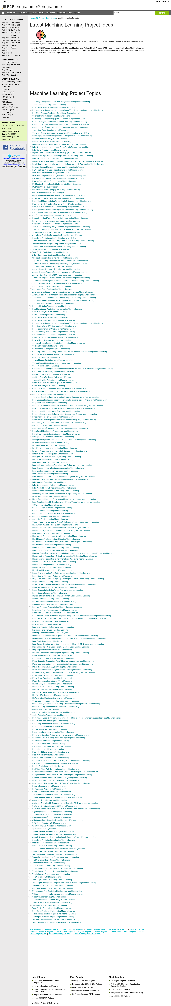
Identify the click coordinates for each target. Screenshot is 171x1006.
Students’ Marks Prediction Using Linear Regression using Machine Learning (62, 849)
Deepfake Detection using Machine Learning (49, 403)
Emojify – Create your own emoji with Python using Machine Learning (59, 451)
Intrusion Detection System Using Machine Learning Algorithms (57, 607)
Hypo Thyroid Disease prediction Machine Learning (52, 570)
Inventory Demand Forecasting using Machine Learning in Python (58, 167)
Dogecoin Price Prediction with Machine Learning (51, 141)
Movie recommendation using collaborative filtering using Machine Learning (62, 670)
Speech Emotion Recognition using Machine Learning (53, 831)
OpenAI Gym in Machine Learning (45, 709)
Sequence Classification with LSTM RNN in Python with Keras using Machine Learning (66, 809)
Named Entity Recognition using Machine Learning (52, 684)
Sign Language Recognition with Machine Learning (52, 814)
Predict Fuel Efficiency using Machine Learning (50, 752)
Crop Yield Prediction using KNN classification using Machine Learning (60, 388)
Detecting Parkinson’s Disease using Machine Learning (53, 417)
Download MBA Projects (120, 989)
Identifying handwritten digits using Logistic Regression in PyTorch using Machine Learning (68, 164)
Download (61, 13)
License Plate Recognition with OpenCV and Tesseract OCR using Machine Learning (65, 636)
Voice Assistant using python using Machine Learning (53, 900)
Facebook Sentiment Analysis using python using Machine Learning (59, 144)
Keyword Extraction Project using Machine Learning (52, 621)
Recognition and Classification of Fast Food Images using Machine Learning (62, 775)
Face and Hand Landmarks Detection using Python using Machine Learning (62, 465)
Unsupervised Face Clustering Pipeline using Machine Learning (57, 891)
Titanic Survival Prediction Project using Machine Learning (55, 871)
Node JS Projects (46, 932)
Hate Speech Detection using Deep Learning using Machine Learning (59, 536)
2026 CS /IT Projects (9, 62)
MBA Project (24, 13)
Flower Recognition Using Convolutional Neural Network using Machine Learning (64, 499)
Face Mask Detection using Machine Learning (50, 474)
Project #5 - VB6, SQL (9, 45)
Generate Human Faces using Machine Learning (51, 516)
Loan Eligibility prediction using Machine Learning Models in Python (59, 176)
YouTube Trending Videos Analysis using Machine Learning (55, 919)
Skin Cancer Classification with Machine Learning (51, 817)
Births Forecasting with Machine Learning (48, 315)
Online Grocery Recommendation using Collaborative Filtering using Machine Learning (66, 704)
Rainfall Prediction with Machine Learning (48, 766)
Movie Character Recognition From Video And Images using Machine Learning (63, 661)
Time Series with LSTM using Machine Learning (51, 866)
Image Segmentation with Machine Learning (49, 593)
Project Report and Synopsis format (47, 995)
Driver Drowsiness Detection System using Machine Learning (56, 434)
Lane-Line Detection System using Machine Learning (53, 627)
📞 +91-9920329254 (160, 1)
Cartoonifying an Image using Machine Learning (51, 349)
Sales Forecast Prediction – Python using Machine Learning (55, 224)
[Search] (134, 13)
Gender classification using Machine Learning (50, 511)
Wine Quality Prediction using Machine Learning (51, 252)
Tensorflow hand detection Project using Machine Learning (55, 857)
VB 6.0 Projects (130, 932)
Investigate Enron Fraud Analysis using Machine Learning (54, 610)
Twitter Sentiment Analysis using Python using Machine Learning (57, 244)
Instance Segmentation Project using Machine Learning (54, 601)
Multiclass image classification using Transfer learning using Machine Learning (63, 672)
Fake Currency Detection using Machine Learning (51, 482)
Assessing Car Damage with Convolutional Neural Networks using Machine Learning (65, 281)
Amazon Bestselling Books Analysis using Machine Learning (56, 269)
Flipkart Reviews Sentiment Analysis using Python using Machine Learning (61, 153)
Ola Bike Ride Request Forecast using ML (48, 193)
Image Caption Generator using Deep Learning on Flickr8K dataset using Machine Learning (68, 579)
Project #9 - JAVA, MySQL (11, 56)
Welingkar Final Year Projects (83, 981)
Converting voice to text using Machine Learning (51, 374)
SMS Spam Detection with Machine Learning (49, 823)
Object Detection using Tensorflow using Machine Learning (55, 701)
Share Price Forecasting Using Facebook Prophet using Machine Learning (61, 227)
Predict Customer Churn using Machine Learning (51, 746)
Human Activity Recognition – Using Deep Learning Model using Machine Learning (64, 556)
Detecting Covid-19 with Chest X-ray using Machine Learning (56, 411)
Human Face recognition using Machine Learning (51, 565)
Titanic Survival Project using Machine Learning (51, 874)
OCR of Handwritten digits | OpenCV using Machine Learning (56, 190)
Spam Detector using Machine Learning (47, 829)
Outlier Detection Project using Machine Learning (51, 715)
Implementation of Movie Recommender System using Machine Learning (61, 596)
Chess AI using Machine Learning (45, 366)
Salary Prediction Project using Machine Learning (51, 792)
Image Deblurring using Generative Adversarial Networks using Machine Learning (64, 584)
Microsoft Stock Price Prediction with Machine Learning (54, 181)
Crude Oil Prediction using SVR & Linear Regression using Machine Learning (62, 391)
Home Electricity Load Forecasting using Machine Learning (55, 548)
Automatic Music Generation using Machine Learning (53, 303)
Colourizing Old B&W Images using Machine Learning (53, 371)
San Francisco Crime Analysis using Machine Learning (53, 795)
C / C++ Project (7, 115)
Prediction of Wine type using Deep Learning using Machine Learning (59, 207)
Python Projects (7, 112)
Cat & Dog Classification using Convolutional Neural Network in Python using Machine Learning (69, 352)
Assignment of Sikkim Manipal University (127, 993)
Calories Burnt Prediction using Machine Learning (51, 116)
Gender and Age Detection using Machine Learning (52, 508)
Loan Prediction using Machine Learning (48, 641)
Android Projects (8, 92)
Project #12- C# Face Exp (11, 30)
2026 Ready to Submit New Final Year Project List (48, 982)
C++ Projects (116, 932)
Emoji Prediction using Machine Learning (48, 445)
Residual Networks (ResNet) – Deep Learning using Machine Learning (59, 778)
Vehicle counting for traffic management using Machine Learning (57, 894)
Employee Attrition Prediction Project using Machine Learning (56, 457)
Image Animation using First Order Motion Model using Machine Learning (61, 573)
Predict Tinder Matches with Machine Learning (50, 758)
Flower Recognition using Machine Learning (49, 496)
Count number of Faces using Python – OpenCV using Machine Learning (60, 124)
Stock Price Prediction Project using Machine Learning (53, 840)
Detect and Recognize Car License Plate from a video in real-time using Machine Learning (67, 406)
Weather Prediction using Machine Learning (49, 905)
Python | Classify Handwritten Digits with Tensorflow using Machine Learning (62, 210)
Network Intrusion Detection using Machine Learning (53, 687)
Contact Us (6, 139)
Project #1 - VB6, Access (11, 22)
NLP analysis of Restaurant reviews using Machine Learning (55, 698)
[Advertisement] (13, 205)
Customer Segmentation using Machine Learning (51, 394)
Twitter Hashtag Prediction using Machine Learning (52, 885)
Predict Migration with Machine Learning (48, 755)
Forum (77, 13)
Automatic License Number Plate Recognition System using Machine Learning (63, 300)
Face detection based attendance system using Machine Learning (58, 468)
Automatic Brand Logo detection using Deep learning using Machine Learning (62, 292)
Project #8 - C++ (8, 53)
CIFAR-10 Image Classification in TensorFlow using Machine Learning (59, 122)
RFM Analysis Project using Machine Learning (50, 789)
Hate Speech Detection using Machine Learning (51, 533)
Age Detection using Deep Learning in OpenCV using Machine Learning (60, 261)
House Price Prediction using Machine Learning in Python (55, 158)
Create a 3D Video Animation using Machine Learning (53, 380)
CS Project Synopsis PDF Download (86, 994)
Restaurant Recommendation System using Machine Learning (56, 780)
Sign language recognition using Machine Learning (52, 812)
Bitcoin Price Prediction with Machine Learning (50, 317)
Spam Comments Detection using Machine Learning (52, 826)
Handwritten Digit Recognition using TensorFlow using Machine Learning (61, 530)
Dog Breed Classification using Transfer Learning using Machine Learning (61, 428)
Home (32, 18)
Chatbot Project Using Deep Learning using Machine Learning (56, 363)
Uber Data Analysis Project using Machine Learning (52, 888)
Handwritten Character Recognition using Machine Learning (55, 525)
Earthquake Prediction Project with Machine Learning (53, 437)
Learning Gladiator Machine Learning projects (50, 633)
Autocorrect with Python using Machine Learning (51, 286)
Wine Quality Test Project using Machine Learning (51, 908)
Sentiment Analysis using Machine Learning (49, 800)
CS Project (11, 13)
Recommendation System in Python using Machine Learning (56, 221)
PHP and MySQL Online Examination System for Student (125, 985)
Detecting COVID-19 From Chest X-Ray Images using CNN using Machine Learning (64, 408)
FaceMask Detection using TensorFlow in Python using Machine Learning (61, 479)
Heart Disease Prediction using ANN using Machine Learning (56, 539)
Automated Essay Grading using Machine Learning (52, 289)
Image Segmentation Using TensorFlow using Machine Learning (57, 590)
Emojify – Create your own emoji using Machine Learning (54, 448)
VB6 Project (6, 117)
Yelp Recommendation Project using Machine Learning (53, 914)
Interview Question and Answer (45, 986)
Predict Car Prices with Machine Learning (48, 743)
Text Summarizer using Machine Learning (48, 863)
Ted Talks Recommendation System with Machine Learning (55, 854)
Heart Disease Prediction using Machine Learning (51, 545)
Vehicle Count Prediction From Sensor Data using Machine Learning (59, 247)
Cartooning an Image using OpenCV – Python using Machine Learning (59, 119)
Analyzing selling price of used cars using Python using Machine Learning (61, 102)
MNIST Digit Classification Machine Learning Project (53, 655)
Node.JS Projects (8, 105)
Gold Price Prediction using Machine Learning (50, 519)
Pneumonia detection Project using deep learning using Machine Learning (61, 735)
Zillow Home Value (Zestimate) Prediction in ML (51, 255)
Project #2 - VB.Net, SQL (11, 38)
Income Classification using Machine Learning (50, 599)
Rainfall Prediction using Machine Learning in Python (53, 215)
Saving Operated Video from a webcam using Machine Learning (57, 797)
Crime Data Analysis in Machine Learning (48, 386)
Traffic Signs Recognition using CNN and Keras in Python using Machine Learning (64, 883)
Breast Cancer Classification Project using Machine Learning (56, 337)
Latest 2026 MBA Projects (43, 998)
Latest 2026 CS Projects (120, 996)
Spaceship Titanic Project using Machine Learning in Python (56, 232)
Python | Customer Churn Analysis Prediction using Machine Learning (59, 212)
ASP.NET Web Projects (96, 929)
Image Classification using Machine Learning (50, 582)
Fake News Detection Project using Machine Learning (53, 485)
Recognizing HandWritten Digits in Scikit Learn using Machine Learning (60, 218)
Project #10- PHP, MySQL (11, 25)
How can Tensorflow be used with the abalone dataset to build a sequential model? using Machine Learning (74, 553)
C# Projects (6, 100)
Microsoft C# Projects (118, 929)
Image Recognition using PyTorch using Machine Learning (55, 587)
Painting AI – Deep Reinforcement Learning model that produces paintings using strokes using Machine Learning (76, 718)
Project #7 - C (7, 50)
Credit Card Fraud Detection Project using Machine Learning (55, 383)
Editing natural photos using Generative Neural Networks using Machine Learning (64, 440)
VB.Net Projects (7, 102)
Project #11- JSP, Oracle (10, 28)
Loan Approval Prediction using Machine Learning (51, 173)
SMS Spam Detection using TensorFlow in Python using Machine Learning (61, 229)
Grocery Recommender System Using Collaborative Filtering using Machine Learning (65, 522)
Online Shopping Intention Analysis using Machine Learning (55, 707)
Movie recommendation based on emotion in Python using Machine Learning (62, 664)
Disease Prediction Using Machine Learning (49, 139)
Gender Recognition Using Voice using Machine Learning (54, 513)
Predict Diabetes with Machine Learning (48, 749)
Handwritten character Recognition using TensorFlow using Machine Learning (63, 528)
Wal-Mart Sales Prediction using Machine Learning (52, 902)
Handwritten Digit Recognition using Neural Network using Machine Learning (62, 156)
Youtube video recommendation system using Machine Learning (57, 922)
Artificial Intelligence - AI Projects (87, 934)
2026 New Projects (9, 35)
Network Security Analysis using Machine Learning (52, 689)
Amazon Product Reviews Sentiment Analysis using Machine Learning (59, 272)
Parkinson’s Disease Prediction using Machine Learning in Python (58, 198)
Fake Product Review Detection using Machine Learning (54, 488)
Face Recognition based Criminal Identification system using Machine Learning (63, 477)
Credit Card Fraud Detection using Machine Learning (52, 130)
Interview (50, 13)
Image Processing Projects (12, 82)
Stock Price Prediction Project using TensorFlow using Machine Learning (61, 235)
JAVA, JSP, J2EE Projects (72, 929)
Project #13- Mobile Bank (11, 33)
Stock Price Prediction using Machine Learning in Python (54, 238)
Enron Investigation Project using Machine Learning (52, 459)
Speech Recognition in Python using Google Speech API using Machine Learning (64, 837)
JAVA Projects (7, 94)
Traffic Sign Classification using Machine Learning (52, 880)
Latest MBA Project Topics (82, 987)
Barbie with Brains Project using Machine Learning (52, 306)
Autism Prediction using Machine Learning (49, 105)
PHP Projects (6, 89)
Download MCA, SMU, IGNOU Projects (87, 984)
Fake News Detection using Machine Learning (50, 150)
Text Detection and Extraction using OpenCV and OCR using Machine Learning (63, 241)
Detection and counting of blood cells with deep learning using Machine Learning (64, 420)
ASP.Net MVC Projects (10, 107)
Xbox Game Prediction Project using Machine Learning (53, 911)
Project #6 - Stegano (9, 48)
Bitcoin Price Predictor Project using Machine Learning (53, 320)
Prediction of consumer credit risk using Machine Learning (55, 763)
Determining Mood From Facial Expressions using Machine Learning (59, 423)
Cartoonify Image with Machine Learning (48, 346)
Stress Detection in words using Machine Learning (52, 846)
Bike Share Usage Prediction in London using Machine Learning (57, 309)
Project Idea (6, 67)
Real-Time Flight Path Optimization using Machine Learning (55, 769)
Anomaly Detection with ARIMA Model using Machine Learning (57, 275)
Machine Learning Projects (11, 84)
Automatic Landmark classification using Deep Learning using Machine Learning (64, 298)
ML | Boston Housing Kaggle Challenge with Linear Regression (56, 184)
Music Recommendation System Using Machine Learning (54, 681)
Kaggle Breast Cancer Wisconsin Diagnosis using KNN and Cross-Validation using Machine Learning (71, 616)
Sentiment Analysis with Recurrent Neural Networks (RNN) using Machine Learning (65, 803)
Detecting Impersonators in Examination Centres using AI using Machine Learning (64, 414)
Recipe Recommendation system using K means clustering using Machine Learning (65, 772)
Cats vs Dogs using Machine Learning (47, 357)
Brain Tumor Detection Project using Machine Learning (53, 335)
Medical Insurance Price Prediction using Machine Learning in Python (59, 178)
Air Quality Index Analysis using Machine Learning (52, 266)
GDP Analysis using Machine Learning (47, 505)
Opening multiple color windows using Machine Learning (54, 712)
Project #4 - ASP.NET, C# (11, 43)
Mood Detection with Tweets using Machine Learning (53, 658)
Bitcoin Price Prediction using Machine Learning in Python (55, 107)
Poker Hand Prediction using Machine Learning (50, 741)
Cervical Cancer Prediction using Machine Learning (52, 360)
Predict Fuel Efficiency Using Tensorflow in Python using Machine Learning (61, 201)
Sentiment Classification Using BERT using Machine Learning (56, 806)
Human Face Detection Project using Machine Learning (54, 562)
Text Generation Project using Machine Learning (51, 860)
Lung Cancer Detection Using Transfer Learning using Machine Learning (60, 647)
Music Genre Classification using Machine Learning (52, 675)
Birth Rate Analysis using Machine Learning (49, 312)
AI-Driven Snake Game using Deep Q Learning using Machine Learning (59, 264)
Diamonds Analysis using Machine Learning (49, 425)
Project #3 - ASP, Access (11, 40)
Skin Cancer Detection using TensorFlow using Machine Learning (57, 820)
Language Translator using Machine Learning (50, 630)
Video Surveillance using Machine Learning (49, 897)
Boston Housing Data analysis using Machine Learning (53, 332)
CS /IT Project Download (11, 65)
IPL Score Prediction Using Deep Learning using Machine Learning (58, 170)
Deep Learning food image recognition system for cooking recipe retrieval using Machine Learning (70, 400)
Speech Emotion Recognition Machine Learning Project (54, 834)
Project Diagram (8, 70)
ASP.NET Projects (8, 97)
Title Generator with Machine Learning (47, 877)
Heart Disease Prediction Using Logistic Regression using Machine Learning (62, 542)
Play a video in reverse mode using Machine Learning (53, 732)
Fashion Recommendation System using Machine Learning (55, 491)
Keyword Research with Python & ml (46, 624)
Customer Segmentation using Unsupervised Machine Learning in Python (61, 133)
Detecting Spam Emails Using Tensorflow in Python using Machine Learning (62, 136)
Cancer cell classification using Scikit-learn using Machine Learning (58, 343)
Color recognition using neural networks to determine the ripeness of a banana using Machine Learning (72, 369)
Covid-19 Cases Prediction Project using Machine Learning (55, 377)
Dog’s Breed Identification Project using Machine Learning (55, 431)
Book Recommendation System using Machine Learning (54, 329)
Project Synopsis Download (12, 72)
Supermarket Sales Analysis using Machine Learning (53, 851)
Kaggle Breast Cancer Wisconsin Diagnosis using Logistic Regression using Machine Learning (69, 618)
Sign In (4, 1)
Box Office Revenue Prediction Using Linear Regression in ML (56, 113)
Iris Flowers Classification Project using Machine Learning (55, 613)
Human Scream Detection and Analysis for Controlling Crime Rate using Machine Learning (67, 161)
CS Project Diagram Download (123, 981)
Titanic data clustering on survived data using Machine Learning (57, 868)
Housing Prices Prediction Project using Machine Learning (55, 550)
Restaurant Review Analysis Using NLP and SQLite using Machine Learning (61, 783)
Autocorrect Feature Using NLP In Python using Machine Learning (58, 283)
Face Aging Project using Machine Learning (49, 462)
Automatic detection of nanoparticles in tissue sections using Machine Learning (63, 295)
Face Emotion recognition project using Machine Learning (55, 471)
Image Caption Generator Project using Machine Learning (54, 576)
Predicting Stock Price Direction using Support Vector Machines (57, 204)
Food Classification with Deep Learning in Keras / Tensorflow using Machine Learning (66, 502)
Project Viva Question (10, 75)
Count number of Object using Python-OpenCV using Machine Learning (60, 127)
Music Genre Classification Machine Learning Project (53, 678)
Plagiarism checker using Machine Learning (49, 729)
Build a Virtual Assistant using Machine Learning (51, 340)
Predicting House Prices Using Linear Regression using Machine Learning (61, 760)
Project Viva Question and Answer (85, 991)
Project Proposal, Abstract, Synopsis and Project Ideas (49, 990)
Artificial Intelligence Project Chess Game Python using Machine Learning (61, 278)
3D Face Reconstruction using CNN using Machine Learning (55, 258)
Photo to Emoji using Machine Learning (47, 726)
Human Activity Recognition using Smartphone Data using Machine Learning (62, 559)
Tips (70, 13)
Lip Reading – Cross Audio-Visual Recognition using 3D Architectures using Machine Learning (69, 638)
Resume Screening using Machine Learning (49, 786)
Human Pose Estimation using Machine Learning (51, 567)
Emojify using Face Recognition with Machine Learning (53, 454)
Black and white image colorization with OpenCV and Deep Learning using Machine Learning (68, 110)
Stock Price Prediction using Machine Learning (50, 843)
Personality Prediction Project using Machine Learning (53, 724)
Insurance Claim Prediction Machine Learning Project (53, 604)
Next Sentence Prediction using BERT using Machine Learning (56, 692)
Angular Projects (8, 110)
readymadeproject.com (10, 137)
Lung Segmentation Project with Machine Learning (52, 650)
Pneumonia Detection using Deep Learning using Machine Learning (58, 738)
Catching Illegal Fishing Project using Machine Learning (54, 354)
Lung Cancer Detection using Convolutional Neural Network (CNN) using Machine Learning (68, 644)
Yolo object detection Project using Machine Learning (53, 917)
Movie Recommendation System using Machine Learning (54, 667)
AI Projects (6, 87)
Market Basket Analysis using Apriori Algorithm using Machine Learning (60, 653)
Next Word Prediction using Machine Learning (50, 695)
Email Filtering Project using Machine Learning (50, 442)
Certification (38, 13)
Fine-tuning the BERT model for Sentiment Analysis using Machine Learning (62, 494)
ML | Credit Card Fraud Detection (45, 187)
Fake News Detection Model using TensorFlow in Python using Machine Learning (64, 147)
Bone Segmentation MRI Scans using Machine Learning (54, 326)
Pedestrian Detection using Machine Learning (50, 721)
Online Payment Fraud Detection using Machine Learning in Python (58, 195)
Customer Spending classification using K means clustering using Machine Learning (65, 397)
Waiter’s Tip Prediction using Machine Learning (50, 249)
